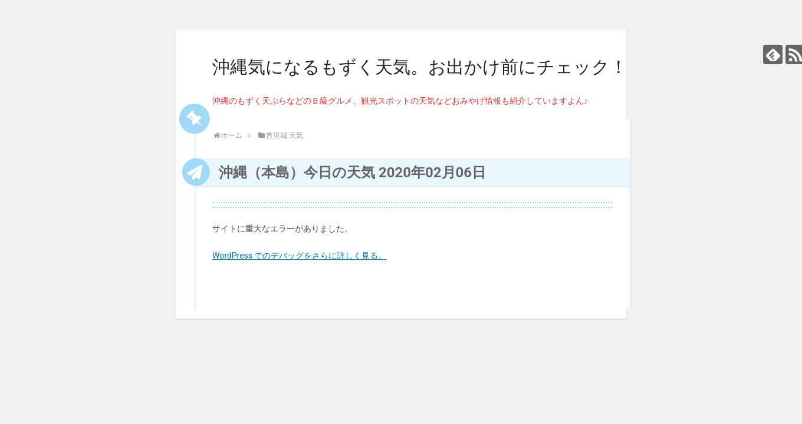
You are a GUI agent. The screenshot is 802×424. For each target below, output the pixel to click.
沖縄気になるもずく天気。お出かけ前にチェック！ (419, 67)
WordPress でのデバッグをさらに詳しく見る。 (299, 255)
